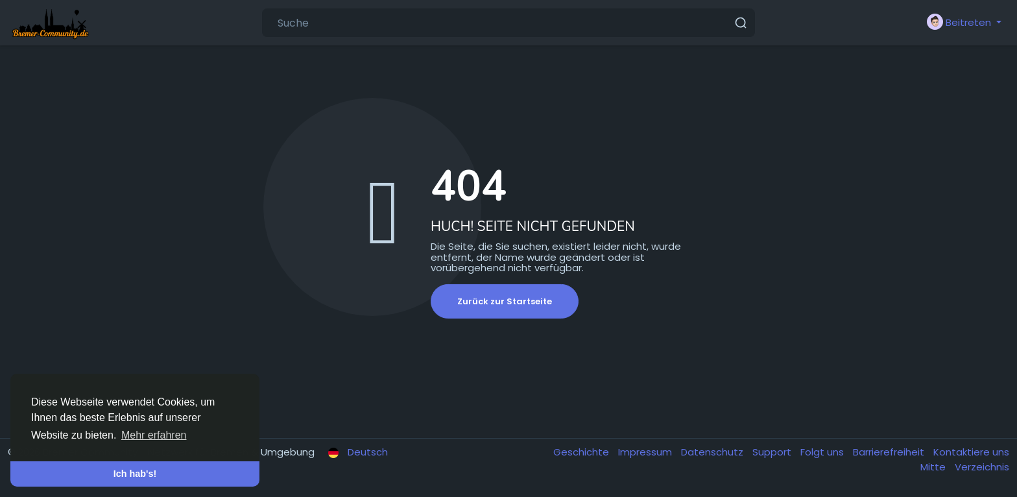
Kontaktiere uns (971, 452)
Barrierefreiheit (890, 452)
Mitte (934, 467)
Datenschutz (713, 452)
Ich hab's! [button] (135, 473)
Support (773, 452)
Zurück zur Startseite (504, 301)
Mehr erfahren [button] (154, 435)
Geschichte (582, 452)
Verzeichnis (982, 467)
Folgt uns (823, 452)
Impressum (646, 452)
